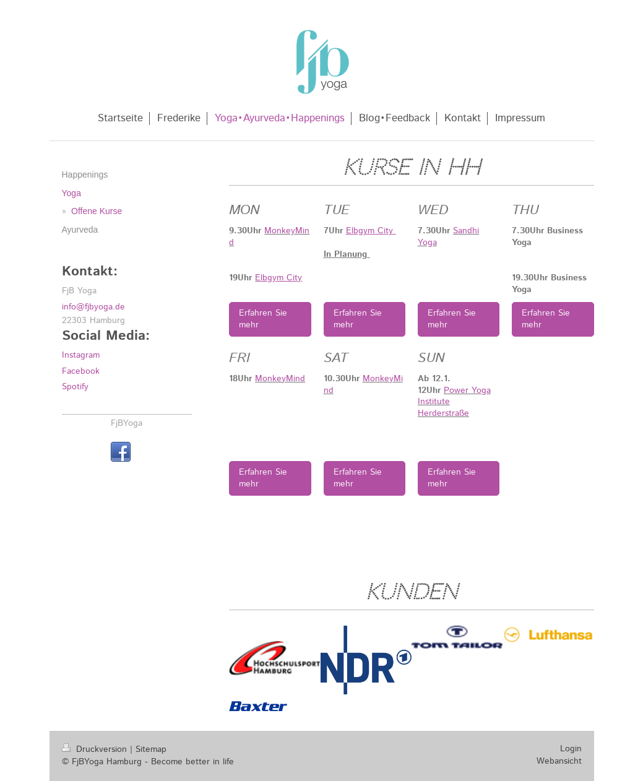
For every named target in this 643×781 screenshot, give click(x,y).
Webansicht (559, 761)
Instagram (81, 355)
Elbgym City (278, 278)
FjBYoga (126, 423)
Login (571, 749)
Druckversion (96, 749)
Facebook (81, 371)
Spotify (75, 387)
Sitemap (151, 749)
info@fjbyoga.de (93, 307)
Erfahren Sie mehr (263, 319)
